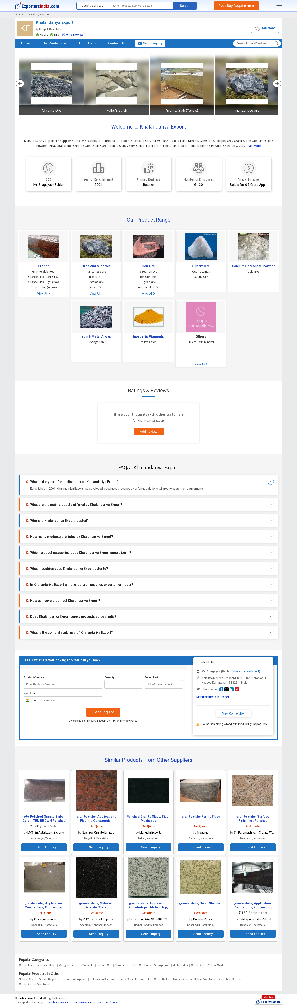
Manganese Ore (69, 965)
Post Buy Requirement (236, 5)
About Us (87, 43)
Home (25, 43)
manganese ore (247, 110)
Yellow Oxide (148, 342)
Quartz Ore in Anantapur (34, 984)
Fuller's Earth (116, 110)
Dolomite (253, 271)
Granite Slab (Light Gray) (43, 282)
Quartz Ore (201, 266)
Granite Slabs (47, 965)
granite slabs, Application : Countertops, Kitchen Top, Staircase (44, 907)
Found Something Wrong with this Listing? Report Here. (235, 724)
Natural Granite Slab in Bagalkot (39, 979)
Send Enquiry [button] (150, 43)
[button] (265, 28)
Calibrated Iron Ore (148, 287)
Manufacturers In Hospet (212, 697)
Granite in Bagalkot (74, 979)
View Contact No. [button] (233, 713)
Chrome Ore (51, 110)
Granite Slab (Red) (43, 271)
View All (43, 293)
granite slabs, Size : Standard (200, 903)
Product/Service (34, 677)
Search (185, 5)
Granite (44, 266)
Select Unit (151, 677)
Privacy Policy (129, 720)
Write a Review (72, 34)
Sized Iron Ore (148, 271)
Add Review (148, 431)
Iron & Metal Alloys (96, 337)
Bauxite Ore (96, 287)
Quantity (109, 677)
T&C (113, 720)
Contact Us (116, 43)
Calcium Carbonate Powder (253, 266)
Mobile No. (30, 693)
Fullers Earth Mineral (201, 342)
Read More (253, 146)
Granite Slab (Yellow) (182, 110)
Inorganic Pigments (148, 337)
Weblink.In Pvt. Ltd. (60, 1002)
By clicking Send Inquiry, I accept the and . (103, 720)
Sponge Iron (96, 342)
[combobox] (31, 700)
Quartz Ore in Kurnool (131, 979)
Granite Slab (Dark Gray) (43, 277)
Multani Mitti (180, 965)
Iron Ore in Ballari (159, 979)
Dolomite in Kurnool (102, 979)
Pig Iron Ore (148, 282)
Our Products (54, 43)
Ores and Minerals (96, 266)
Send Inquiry (103, 712)
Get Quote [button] (96, 826)
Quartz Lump (27, 965)
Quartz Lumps (201, 271)
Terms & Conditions (106, 1002)
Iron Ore (148, 266)
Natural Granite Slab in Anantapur (194, 979)
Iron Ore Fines (148, 277)
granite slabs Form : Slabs (201, 816)
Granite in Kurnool (230, 979)
